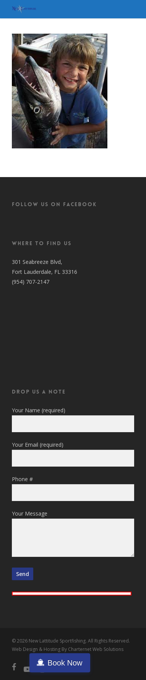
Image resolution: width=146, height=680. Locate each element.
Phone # (73, 488)
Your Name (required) (73, 419)
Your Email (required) (73, 454)
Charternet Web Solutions (95, 649)
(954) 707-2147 (30, 281)
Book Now (64, 663)
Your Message (73, 535)
